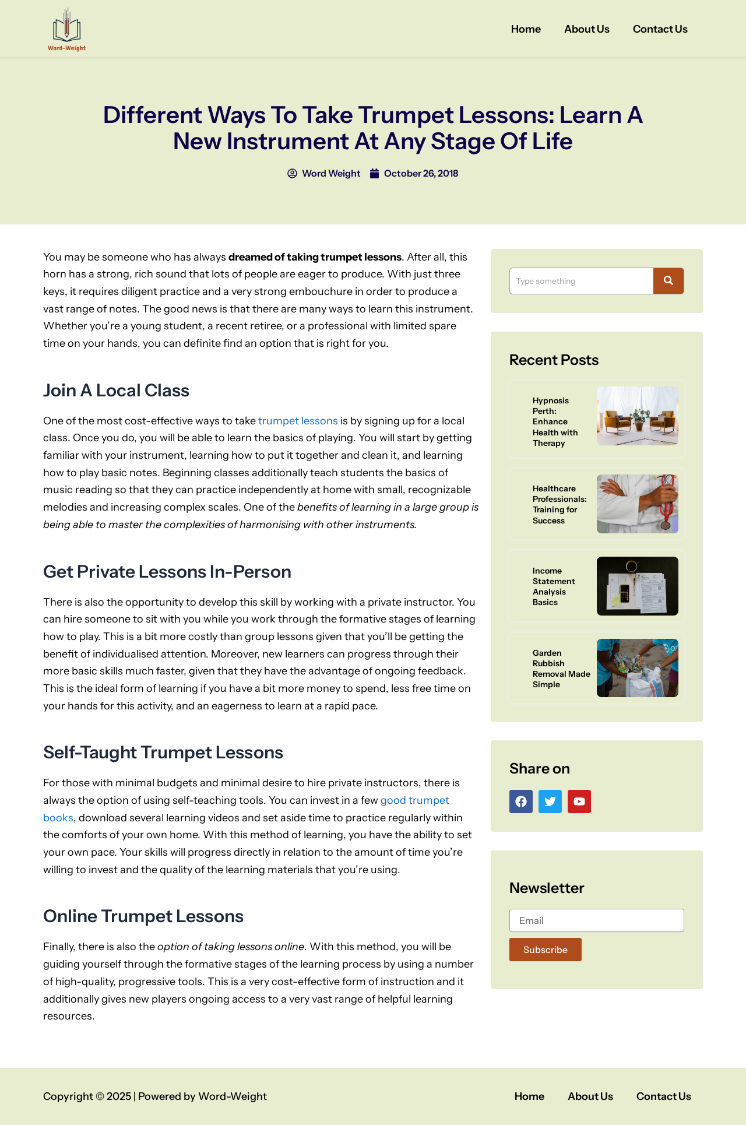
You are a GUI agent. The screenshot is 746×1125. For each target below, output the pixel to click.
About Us (587, 29)
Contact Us (660, 29)
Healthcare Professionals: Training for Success (560, 504)
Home (526, 29)
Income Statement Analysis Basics (554, 586)
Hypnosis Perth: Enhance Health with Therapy (555, 421)
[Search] (581, 281)
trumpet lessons (298, 420)
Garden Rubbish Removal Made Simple (561, 669)
